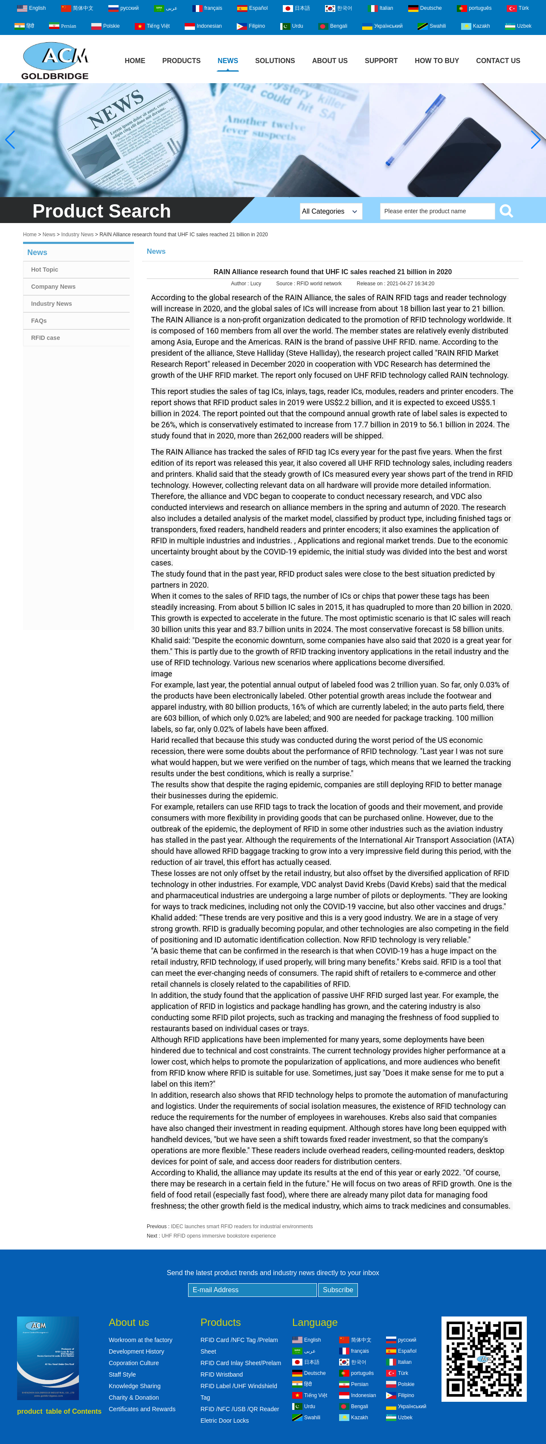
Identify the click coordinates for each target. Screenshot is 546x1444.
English (31, 8)
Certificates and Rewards (142, 1409)
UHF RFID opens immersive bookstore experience (219, 1236)
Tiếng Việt (152, 26)
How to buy (437, 60)
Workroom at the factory (140, 1340)
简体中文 (77, 8)
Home (135, 60)
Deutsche (425, 8)
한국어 (338, 8)
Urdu (291, 26)
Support (381, 60)
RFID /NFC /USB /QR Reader (239, 1409)
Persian (62, 25)
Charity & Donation (134, 1397)
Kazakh (475, 26)
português (474, 8)
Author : (240, 284)
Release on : (372, 284)
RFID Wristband (221, 1374)
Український (382, 26)
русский (123, 8)
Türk (518, 8)
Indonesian (203, 26)
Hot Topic (44, 269)
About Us (330, 60)
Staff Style (122, 1374)
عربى (165, 8)
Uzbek (518, 26)
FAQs (39, 320)
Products (182, 60)
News (228, 60)
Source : (286, 284)
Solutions (275, 60)
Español (252, 8)
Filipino (251, 26)
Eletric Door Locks (224, 1420)
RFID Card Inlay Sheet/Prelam (240, 1363)
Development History (136, 1351)
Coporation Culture (134, 1363)
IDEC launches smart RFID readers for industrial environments (242, 1226)
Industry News (77, 235)
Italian (380, 8)
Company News (53, 286)
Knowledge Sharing (134, 1386)
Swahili (432, 26)
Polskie (105, 26)
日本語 (296, 8)
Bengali (332, 26)
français (207, 8)
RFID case (45, 337)
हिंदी (24, 26)
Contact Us (498, 60)
